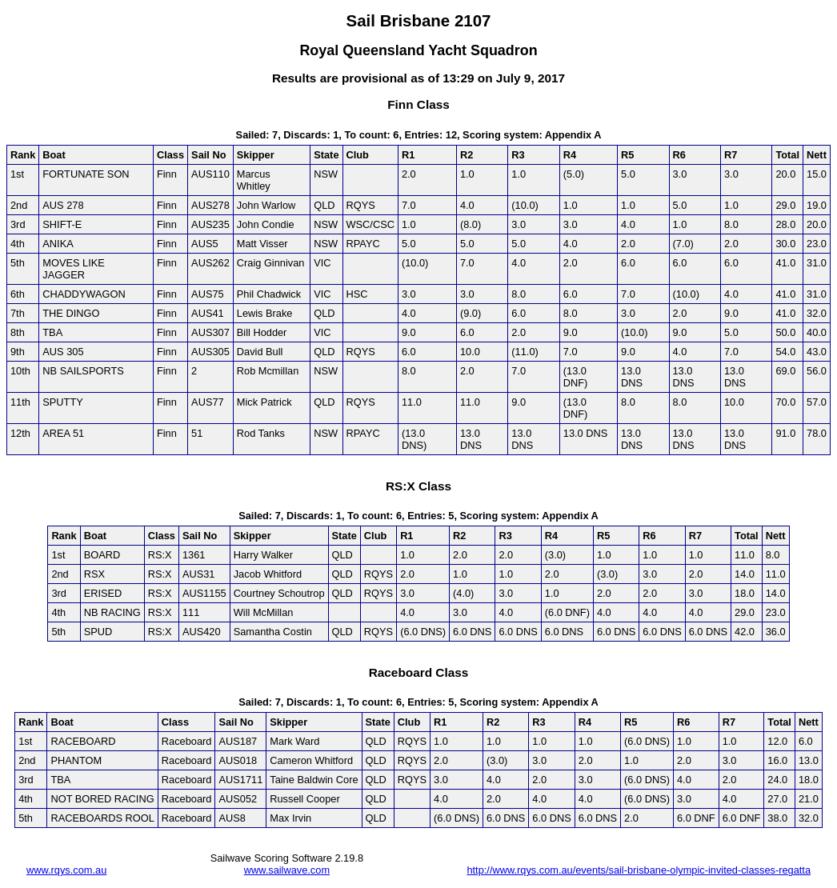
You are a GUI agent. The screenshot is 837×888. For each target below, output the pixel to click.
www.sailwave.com (287, 870)
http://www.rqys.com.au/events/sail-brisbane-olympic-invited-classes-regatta (639, 870)
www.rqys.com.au (66, 870)
